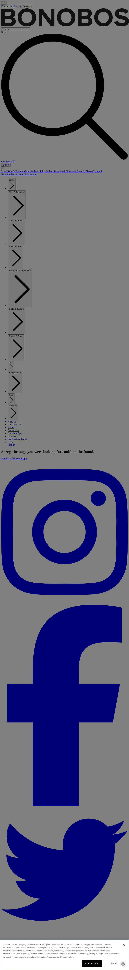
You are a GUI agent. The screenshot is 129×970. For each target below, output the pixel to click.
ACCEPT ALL (92, 963)
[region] (64, 955)
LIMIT (114, 963)
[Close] (123, 944)
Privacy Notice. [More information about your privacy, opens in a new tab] (67, 957)
